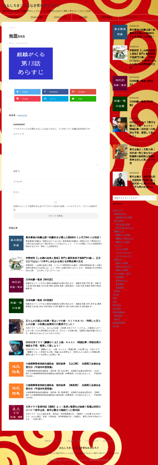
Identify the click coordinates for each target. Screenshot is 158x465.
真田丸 (117, 291)
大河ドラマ (118, 210)
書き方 (117, 319)
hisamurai (22, 115)
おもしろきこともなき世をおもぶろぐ (31, 5)
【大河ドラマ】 (60, 17)
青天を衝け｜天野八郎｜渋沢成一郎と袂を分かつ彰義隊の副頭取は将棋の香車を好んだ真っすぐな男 (142, 156)
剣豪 (115, 298)
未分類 (116, 326)
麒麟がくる (119, 231)
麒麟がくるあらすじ (125, 238)
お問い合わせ (108, 441)
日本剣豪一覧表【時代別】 (40, 279)
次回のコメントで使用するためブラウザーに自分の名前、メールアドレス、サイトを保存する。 (55, 208)
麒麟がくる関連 (123, 235)
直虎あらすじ (122, 280)
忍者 (115, 301)
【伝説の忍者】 (36, 17)
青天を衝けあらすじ (125, 228)
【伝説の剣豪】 (13, 17)
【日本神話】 (106, 17)
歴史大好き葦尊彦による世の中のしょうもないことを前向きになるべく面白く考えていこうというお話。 (79, 453)
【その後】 (83, 17)
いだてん (118, 245)
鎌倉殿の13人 (120, 214)
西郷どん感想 (122, 270)
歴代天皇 (117, 305)
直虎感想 (120, 284)
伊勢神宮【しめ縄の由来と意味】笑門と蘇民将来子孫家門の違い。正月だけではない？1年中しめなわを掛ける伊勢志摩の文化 (63, 260)
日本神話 (117, 308)
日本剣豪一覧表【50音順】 (40, 300)
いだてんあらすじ (124, 256)
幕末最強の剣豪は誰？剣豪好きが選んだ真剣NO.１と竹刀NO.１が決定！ (64, 237)
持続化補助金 (119, 312)
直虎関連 (120, 277)
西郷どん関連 (122, 263)
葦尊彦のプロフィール (53, 441)
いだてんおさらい (124, 252)
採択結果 (118, 315)
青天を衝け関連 (123, 224)
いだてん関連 (122, 249)
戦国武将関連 (119, 322)
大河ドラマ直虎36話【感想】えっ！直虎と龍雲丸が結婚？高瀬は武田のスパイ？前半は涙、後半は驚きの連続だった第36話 (63, 408)
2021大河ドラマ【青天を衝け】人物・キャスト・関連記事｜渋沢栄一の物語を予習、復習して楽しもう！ (142, 129)
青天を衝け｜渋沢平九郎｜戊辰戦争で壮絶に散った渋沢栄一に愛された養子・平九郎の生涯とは (142, 181)
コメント (18, 134)
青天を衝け (119, 221)
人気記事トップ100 (73, 441)
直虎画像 (120, 287)
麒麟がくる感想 (123, 242)
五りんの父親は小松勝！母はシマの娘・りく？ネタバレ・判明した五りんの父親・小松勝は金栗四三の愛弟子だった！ (63, 322)
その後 (116, 294)
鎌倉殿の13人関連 (124, 217)
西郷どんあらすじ (124, 266)
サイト (16, 192)
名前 (16, 171)
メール (17, 181)
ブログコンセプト (130, 17)
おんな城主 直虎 (122, 273)
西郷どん (118, 259)
